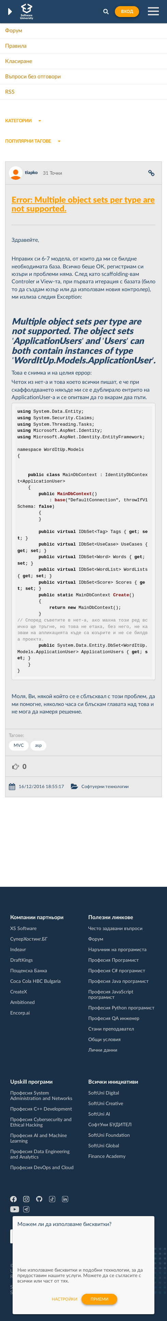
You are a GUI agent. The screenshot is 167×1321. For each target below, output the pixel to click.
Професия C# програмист (116, 971)
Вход (127, 12)
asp (38, 745)
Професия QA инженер (113, 1018)
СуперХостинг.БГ (29, 939)
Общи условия (104, 1039)
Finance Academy (106, 1156)
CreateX (18, 992)
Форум (13, 30)
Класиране (18, 61)
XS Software (23, 928)
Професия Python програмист (121, 1008)
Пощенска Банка (28, 971)
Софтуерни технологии (104, 787)
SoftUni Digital (103, 1093)
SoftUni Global (103, 1146)
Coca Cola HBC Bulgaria (35, 981)
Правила (16, 46)
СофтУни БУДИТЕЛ (110, 1124)
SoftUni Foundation (109, 1135)
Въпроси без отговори (33, 76)
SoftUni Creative (105, 1103)
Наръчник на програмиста (117, 949)
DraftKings (21, 960)
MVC (19, 745)
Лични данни (102, 1050)
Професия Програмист (113, 960)
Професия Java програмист (118, 981)
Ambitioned (22, 1002)
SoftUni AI (99, 1114)
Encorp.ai (20, 1013)
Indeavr (18, 949)
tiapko (31, 173)
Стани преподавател (111, 1029)
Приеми (99, 1299)
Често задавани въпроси (115, 928)
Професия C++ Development (41, 1109)
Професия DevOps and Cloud (42, 1167)
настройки (64, 1299)
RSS (10, 92)
